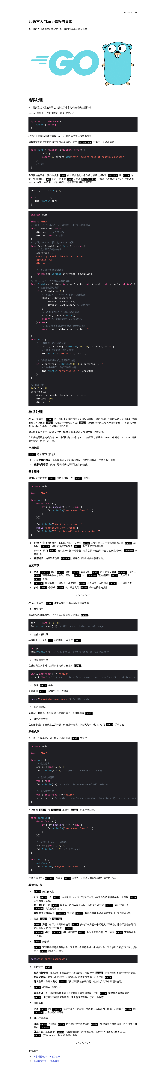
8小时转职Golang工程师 (47, 1056)
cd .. (31, 12)
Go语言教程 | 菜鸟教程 (46, 1061)
